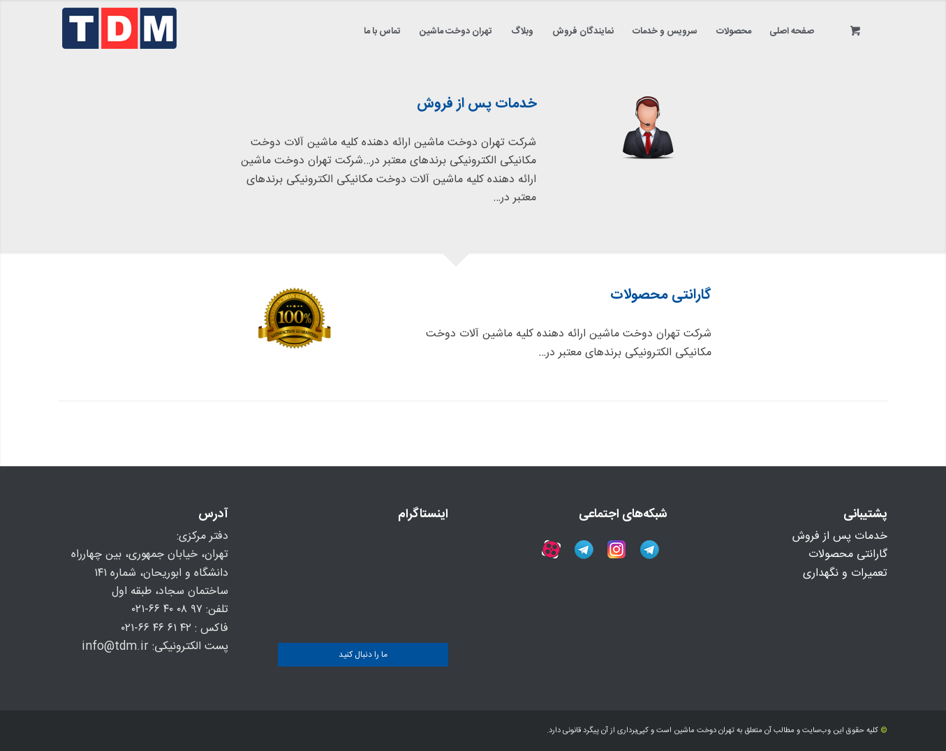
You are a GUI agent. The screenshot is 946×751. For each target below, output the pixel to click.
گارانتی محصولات (847, 554)
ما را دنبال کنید (363, 655)
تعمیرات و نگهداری (845, 573)
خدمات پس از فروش (839, 536)
